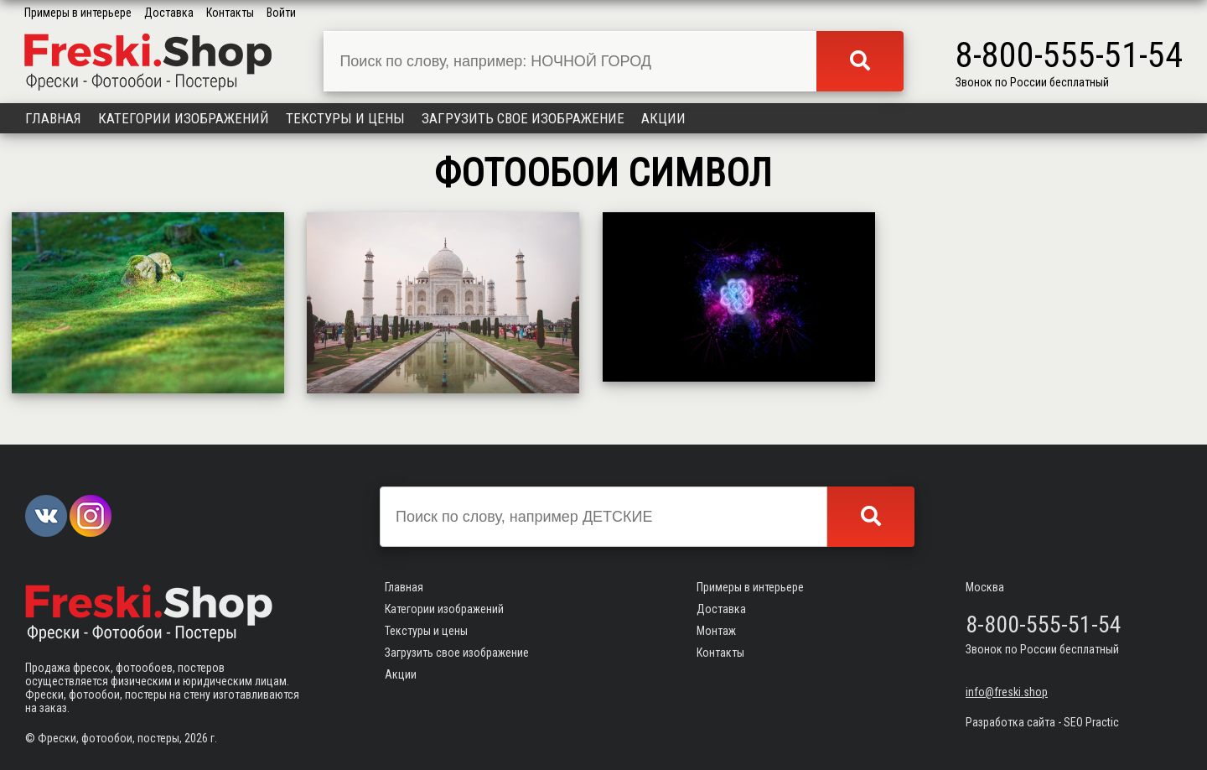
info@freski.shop (1007, 692)
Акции (663, 118)
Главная (53, 118)
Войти (281, 12)
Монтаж (716, 630)
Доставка (169, 12)
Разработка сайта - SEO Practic (1042, 722)
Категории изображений (183, 118)
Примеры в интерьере (78, 12)
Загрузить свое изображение (523, 118)
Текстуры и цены (345, 118)
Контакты (230, 12)
